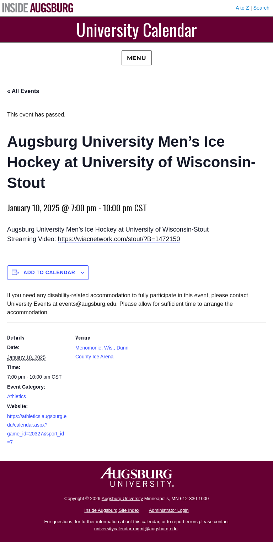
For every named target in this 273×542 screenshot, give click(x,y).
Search (261, 8)
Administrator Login (169, 510)
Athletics (16, 396)
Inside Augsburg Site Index (111, 510)
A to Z (242, 8)
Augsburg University (122, 498)
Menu (136, 58)
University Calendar (136, 29)
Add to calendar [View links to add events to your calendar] (49, 272)
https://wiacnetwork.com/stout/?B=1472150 (119, 239)
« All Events (23, 91)
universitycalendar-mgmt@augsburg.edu (135, 528)
